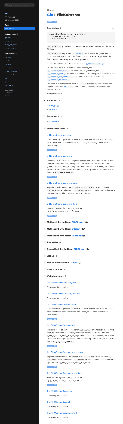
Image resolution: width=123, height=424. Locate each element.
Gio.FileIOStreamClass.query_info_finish (65, 373)
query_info (9, 41)
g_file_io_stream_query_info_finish (62, 204)
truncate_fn (9, 85)
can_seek (8, 57)
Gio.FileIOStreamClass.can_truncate (63, 293)
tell (6, 82)
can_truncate (9, 61)
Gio (7, 13)
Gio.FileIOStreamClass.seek (59, 391)
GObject (53, 109)
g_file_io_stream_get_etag (59, 135)
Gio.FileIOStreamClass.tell (58, 402)
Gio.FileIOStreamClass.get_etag (61, 304)
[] (45, 28)
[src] (113, 28)
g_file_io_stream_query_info (59, 156)
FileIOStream (9, 29)
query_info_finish (11, 48)
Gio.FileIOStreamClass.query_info (62, 325)
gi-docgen (9, 92)
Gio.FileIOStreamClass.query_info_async (65, 352)
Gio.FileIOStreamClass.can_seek (61, 282)
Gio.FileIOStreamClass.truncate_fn (62, 413)
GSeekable (54, 121)
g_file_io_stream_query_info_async (62, 183)
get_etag (8, 38)
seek (6, 78)
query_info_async (11, 45)
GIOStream (54, 106)
